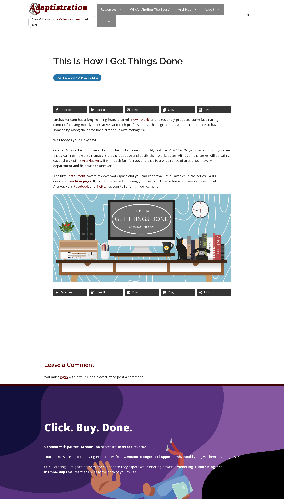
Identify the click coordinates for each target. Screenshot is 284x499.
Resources (112, 9)
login (64, 377)
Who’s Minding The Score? (150, 9)
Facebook (82, 186)
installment (77, 176)
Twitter (102, 186)
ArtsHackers (91, 160)
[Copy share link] (178, 109)
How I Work (140, 119)
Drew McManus (90, 77)
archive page (80, 181)
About (213, 9)
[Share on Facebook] (70, 109)
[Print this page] (214, 109)
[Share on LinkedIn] (106, 109)
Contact (107, 21)
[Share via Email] (142, 109)
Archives (187, 9)
